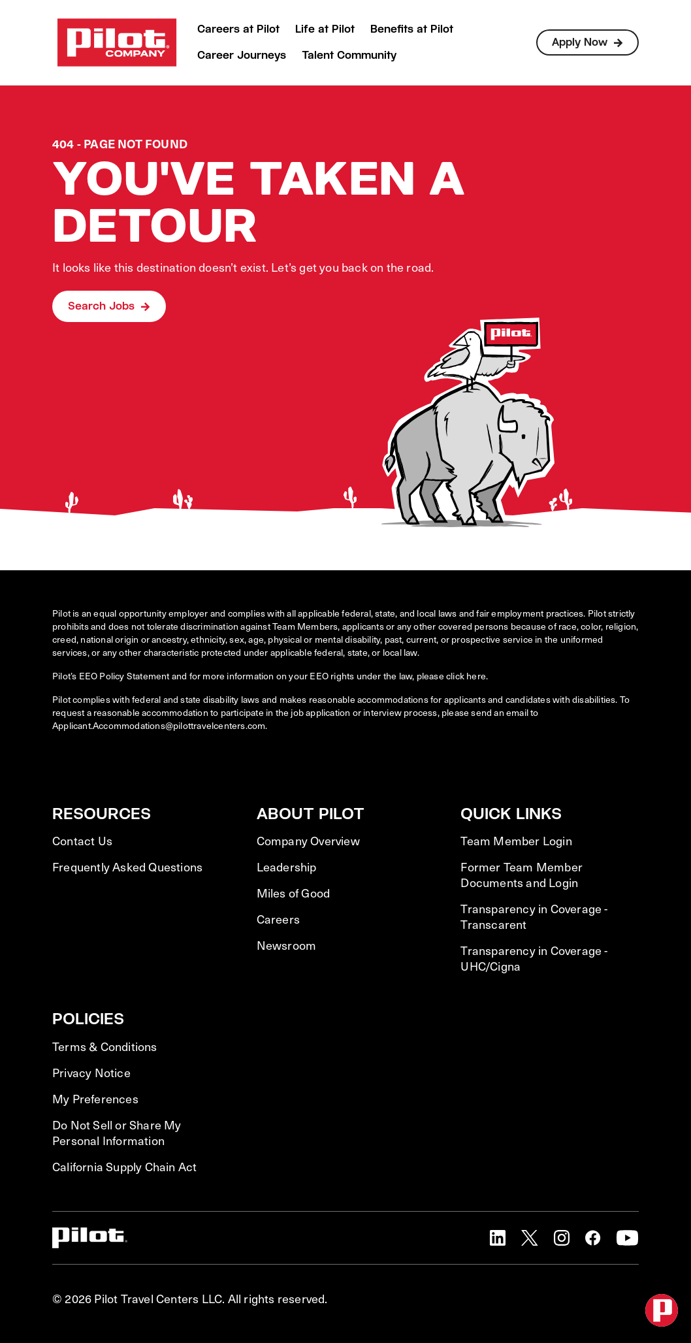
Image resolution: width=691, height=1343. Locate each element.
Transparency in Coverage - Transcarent (533, 916)
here (476, 676)
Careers (278, 919)
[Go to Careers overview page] (117, 42)
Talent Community (349, 55)
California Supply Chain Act (124, 1166)
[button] (498, 1238)
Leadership (287, 867)
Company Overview (308, 841)
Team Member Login (515, 841)
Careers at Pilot (238, 29)
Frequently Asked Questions (127, 867)
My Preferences (95, 1099)
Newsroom (287, 945)
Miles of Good (293, 893)
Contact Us (82, 841)
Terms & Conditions (104, 1046)
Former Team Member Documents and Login (521, 874)
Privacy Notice (91, 1072)
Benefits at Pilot (411, 29)
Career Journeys (241, 55)
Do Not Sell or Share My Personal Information (117, 1132)
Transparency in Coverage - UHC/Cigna (533, 958)
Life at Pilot (325, 29)
